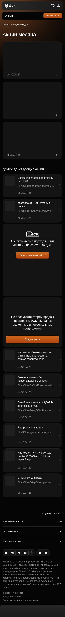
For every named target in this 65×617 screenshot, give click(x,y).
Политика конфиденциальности (20, 600)
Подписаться (32, 339)
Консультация (52, 15)
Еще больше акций (33, 255)
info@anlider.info (12, 596)
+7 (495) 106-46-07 (52, 513)
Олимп (6, 24)
